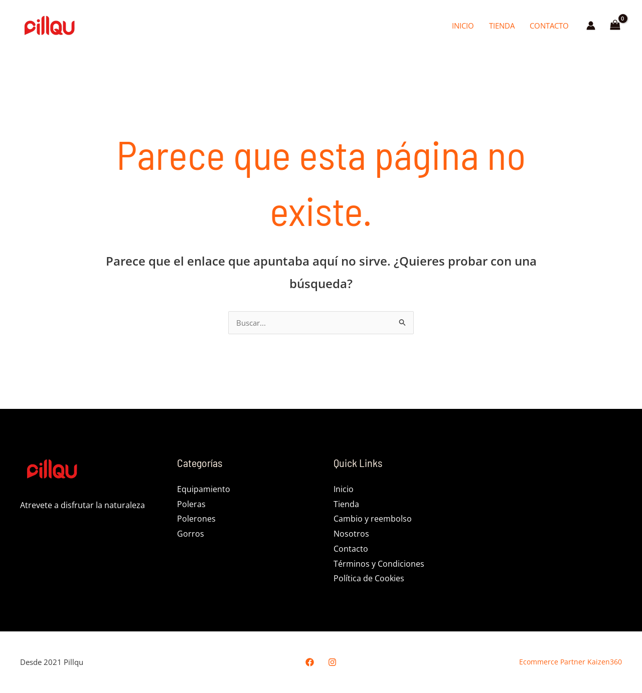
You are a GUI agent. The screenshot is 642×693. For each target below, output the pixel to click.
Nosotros (351, 534)
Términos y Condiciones (379, 564)
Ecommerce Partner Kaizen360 (563, 662)
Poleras (191, 505)
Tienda (502, 26)
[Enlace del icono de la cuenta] (590, 25)
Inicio (463, 26)
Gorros (190, 534)
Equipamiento (203, 490)
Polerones (196, 519)
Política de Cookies (369, 579)
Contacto (549, 26)
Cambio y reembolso (373, 519)
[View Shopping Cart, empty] (614, 26)
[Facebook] (309, 663)
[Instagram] (332, 663)
